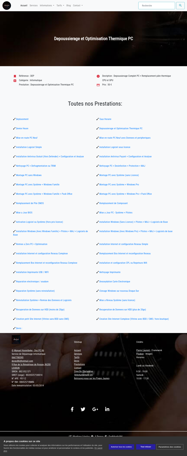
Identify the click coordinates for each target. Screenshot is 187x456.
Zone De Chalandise (83, 371)
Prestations (79, 364)
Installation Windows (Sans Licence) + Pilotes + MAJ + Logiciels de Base (133, 222)
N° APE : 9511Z (19, 378)
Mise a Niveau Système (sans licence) (117, 300)
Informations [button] (46, 5)
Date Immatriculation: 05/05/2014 (28, 385)
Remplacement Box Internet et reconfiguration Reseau (125, 253)
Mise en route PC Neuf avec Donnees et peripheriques (124, 137)
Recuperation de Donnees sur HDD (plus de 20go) (122, 309)
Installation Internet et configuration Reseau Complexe (41, 253)
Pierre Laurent (143, 350)
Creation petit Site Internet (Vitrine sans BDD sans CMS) (42, 319)
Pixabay (140, 353)
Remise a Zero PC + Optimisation (31, 244)
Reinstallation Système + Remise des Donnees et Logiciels (43, 300)
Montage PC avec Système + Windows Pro (119, 184)
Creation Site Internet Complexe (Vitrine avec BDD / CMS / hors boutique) (134, 319)
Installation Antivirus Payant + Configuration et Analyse (125, 156)
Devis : (18, 328)
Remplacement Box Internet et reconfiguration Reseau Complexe (46, 262)
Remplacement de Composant (113, 203)
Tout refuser (144, 446)
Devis (76, 360)
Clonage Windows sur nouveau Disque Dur (119, 290)
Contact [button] (77, 5)
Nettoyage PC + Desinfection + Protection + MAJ (122, 165)
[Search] (156, 5)
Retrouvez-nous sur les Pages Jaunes (91, 378)
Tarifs (76, 357)
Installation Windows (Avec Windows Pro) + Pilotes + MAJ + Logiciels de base (136, 231)
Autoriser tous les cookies (120, 446)
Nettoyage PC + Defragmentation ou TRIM (35, 165)
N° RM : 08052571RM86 (23, 382)
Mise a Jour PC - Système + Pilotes (115, 212)
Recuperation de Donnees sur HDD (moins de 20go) (39, 309)
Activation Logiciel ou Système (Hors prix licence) (39, 222)
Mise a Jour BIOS (23, 212)
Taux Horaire (105, 119)
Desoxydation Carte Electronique (114, 281)
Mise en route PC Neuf (26, 137)
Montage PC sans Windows (28, 175)
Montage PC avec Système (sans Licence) (119, 175)
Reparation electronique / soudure (32, 281)
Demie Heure (21, 128)
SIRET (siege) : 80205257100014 (27, 375)
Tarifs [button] (59, 5)
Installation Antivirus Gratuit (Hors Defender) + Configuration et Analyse (49, 156)
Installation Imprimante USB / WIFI (32, 272)
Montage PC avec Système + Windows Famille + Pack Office (43, 194)
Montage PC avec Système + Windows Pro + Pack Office (125, 194)
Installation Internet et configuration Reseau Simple (123, 244)
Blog (68, 5)
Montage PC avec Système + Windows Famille (37, 184)
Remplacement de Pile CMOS (29, 203)
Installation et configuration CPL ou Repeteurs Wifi (123, 262)
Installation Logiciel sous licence (114, 147)
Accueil (24, 5)
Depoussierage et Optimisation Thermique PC (120, 128)
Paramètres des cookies (170, 446)
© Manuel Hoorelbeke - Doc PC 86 (28, 350)
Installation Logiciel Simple (28, 147)
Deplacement (21, 119)
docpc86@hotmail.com (22, 361)
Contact (77, 367)
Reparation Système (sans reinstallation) (35, 290)
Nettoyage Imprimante (110, 272)
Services (34, 5)
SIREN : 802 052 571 (21, 371)
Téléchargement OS (83, 374)
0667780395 (17, 357)
